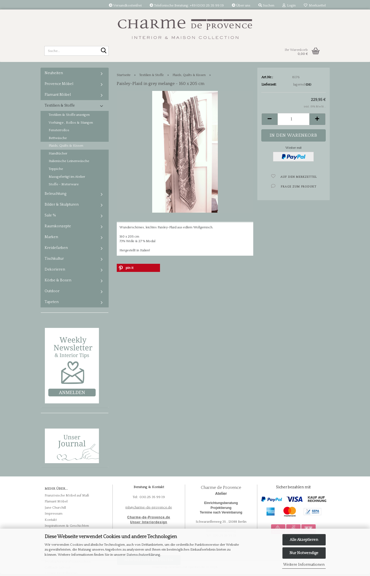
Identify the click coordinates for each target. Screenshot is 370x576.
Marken (51, 237)
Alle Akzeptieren (304, 540)
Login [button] (289, 5)
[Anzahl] (293, 119)
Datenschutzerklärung (143, 555)
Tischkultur (54, 258)
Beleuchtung (55, 194)
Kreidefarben (56, 248)
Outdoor (52, 291)
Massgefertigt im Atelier (67, 177)
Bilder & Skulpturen (62, 204)
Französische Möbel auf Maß (67, 495)
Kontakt (51, 520)
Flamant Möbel (58, 95)
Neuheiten (54, 73)
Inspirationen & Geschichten (67, 526)
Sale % (50, 215)
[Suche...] (103, 51)
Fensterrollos (59, 130)
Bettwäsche (58, 138)
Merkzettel (315, 5)
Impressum (53, 513)
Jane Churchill (55, 507)
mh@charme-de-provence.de (148, 507)
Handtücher (58, 153)
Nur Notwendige (303, 553)
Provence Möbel (59, 84)
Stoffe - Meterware (64, 184)
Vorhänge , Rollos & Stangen (71, 122)
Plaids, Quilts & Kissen (66, 145)
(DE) (308, 84)
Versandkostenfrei (125, 5)
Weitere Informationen (304, 564)
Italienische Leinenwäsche (69, 161)
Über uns (241, 5)
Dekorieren (55, 269)
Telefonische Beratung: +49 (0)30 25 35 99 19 (187, 5)
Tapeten (52, 302)
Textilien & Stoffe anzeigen (69, 115)
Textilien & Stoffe (60, 105)
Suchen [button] (266, 5)
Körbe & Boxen (58, 280)
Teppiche (56, 169)
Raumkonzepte (58, 226)
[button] (269, 119)
